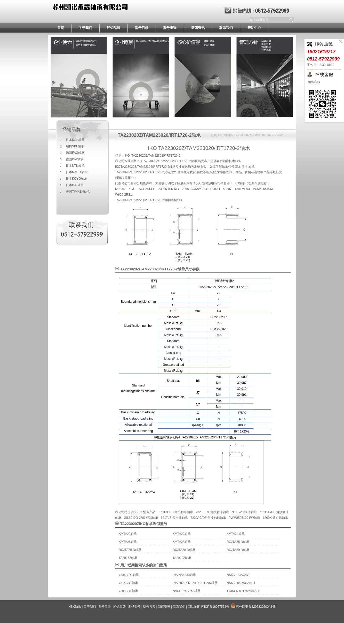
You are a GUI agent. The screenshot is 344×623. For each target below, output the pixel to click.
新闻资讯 (198, 28)
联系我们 (226, 28)
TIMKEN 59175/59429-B (243, 591)
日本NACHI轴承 (77, 172)
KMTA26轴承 (128, 542)
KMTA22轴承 (182, 534)
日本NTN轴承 (75, 166)
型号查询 (170, 28)
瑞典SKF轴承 (75, 146)
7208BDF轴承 (128, 591)
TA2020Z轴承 (182, 558)
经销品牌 (113, 28)
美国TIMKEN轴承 (78, 191)
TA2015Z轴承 (128, 558)
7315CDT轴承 (128, 583)
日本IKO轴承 (75, 185)
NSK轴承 (74, 607)
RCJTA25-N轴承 (238, 542)
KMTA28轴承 (182, 542)
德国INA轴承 (74, 159)
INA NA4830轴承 (184, 575)
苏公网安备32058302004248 (255, 607)
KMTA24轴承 (236, 534)
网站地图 (194, 607)
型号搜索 (149, 607)
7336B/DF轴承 (129, 575)
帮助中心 (254, 28)
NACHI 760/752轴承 (187, 591)
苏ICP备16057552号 (215, 607)
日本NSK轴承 (75, 140)
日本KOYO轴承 (76, 178)
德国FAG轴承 (75, 153)
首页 (60, 28)
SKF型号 (134, 607)
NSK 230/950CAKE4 (241, 583)
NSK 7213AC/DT (238, 575)
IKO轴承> (226, 135)
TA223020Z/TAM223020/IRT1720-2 (154, 135)
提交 (291, 19)
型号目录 (141, 28)
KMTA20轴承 (128, 534)
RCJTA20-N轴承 (184, 550)
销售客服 (313, 82)
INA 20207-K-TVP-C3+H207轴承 (195, 583)
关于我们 (85, 28)
